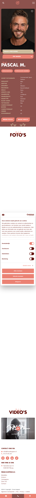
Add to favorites (32, 11)
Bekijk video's (23, 119)
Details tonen (27, 265)
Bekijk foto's (8, 119)
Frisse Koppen (17, 3)
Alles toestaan (18, 271)
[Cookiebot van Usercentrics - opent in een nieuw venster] (27, 215)
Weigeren (18, 281)
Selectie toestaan (18, 276)
